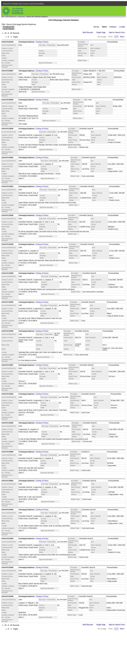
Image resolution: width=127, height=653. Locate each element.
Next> (122, 37)
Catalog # (113, 27)
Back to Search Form (117, 32)
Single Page (101, 32)
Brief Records (88, 32)
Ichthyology (21, 16)
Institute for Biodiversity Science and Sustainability (23, 4)
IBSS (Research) (11, 16)
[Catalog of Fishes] (42, 42)
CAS (2, 16)
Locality (122, 27)
